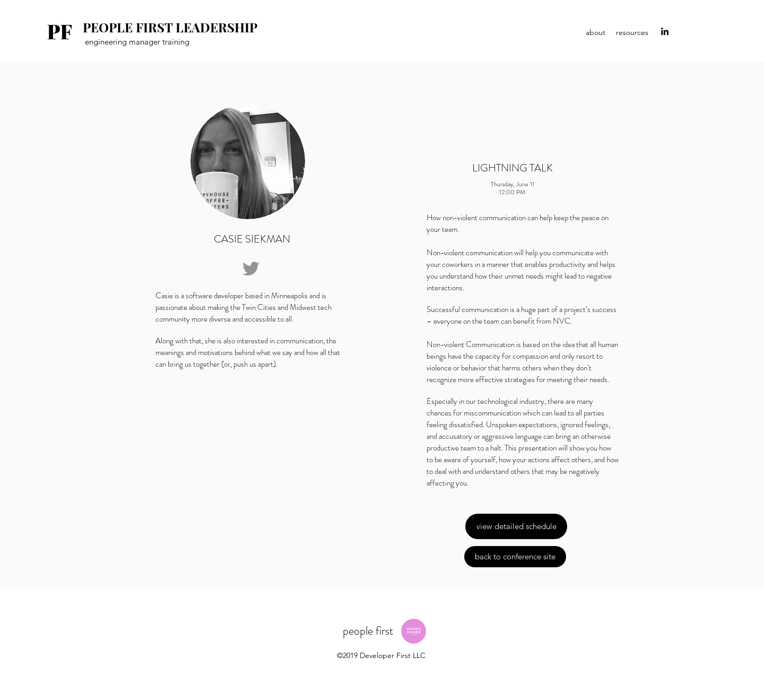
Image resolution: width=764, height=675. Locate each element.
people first (369, 630)
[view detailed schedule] (516, 526)
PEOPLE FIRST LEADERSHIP (170, 27)
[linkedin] (664, 31)
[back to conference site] (515, 556)
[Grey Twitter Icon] (251, 268)
